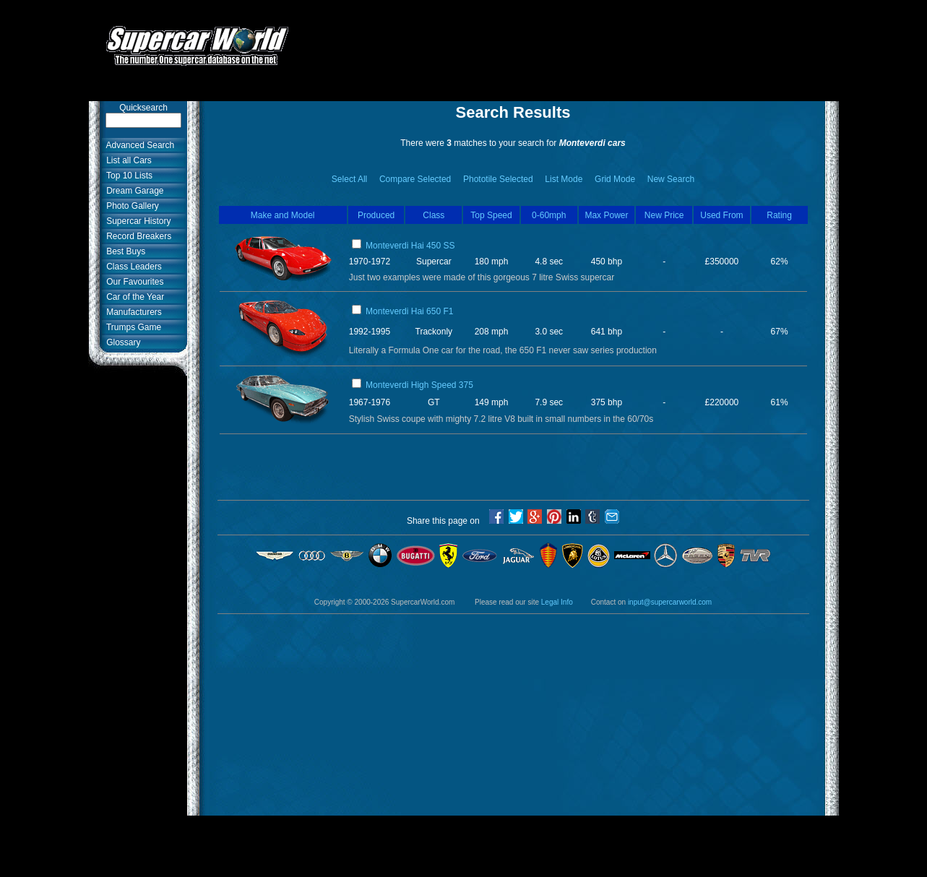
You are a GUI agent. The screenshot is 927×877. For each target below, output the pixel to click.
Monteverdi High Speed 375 (419, 385)
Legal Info (557, 602)
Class (433, 215)
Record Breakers (137, 236)
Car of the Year (133, 297)
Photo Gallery (130, 206)
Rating (779, 215)
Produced (376, 215)
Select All (349, 179)
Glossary (121, 342)
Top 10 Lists (127, 175)
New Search (670, 179)
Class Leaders (132, 267)
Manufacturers (132, 312)
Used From (721, 215)
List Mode (563, 179)
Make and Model (283, 215)
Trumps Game (132, 327)
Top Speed (491, 215)
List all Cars (127, 160)
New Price (664, 215)
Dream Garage (133, 191)
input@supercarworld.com (670, 602)
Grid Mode (615, 179)
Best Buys (124, 251)
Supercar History (136, 221)
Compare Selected (415, 179)
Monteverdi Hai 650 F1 (409, 311)
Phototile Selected (498, 179)
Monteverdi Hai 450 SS (410, 246)
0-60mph (549, 215)
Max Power (606, 215)
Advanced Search (138, 145)
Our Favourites (133, 282)
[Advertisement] (572, 38)
